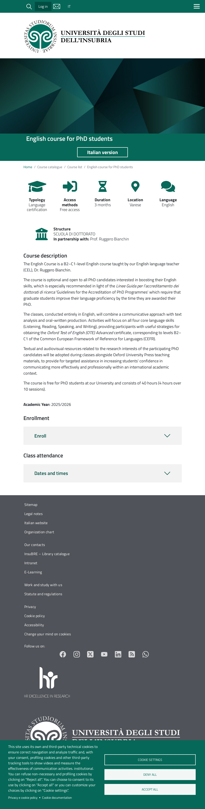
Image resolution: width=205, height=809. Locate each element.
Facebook (63, 654)
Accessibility (34, 625)
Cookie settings (150, 759)
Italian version (102, 152)
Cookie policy (34, 615)
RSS (132, 654)
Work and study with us (43, 584)
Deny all (150, 774)
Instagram (77, 654)
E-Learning (33, 572)
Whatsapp (146, 654)
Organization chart (39, 532)
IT (69, 6)
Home (27, 167)
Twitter (90, 654)
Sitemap (30, 504)
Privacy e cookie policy (23, 797)
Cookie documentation (57, 797)
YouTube (104, 654)
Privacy (30, 606)
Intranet (31, 563)
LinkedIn (118, 654)
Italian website (36, 523)
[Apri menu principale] (198, 6)
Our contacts (34, 544)
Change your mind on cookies (47, 634)
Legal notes (33, 513)
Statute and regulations (43, 594)
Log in (43, 6)
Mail (56, 6)
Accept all (150, 789)
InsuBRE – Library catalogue (47, 554)
